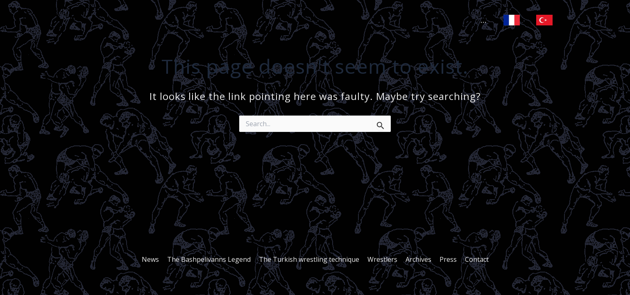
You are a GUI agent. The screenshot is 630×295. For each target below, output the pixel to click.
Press (444, 259)
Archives (417, 259)
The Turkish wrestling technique (311, 259)
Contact (472, 259)
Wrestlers (382, 259)
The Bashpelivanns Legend (212, 259)
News (155, 259)
